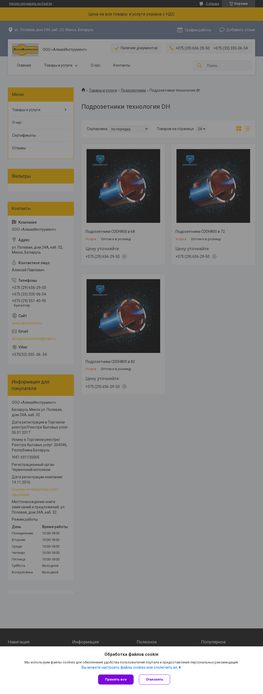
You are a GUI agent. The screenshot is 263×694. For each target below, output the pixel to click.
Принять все (116, 679)
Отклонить (154, 679)
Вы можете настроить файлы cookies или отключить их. (130, 667)
